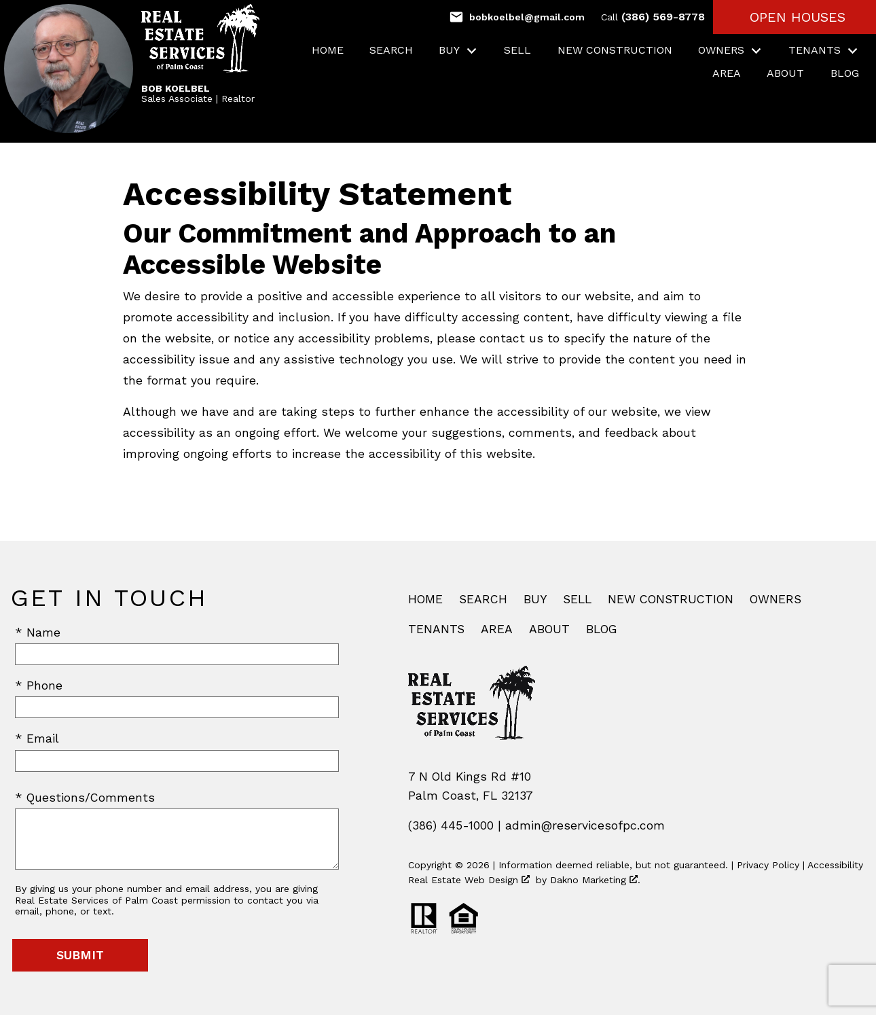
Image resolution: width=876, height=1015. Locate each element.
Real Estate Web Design (469, 879)
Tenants (436, 629)
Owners (775, 599)
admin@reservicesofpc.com (585, 825)
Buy (535, 599)
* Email (37, 738)
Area (726, 73)
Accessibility (835, 864)
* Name (37, 632)
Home (328, 50)
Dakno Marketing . (595, 879)
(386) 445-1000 (451, 825)
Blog (845, 73)
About (785, 73)
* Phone (38, 685)
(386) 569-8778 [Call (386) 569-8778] (653, 16)
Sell (517, 50)
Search (391, 50)
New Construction (615, 50)
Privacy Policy (768, 864)
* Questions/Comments (85, 797)
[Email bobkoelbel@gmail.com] (517, 17)
